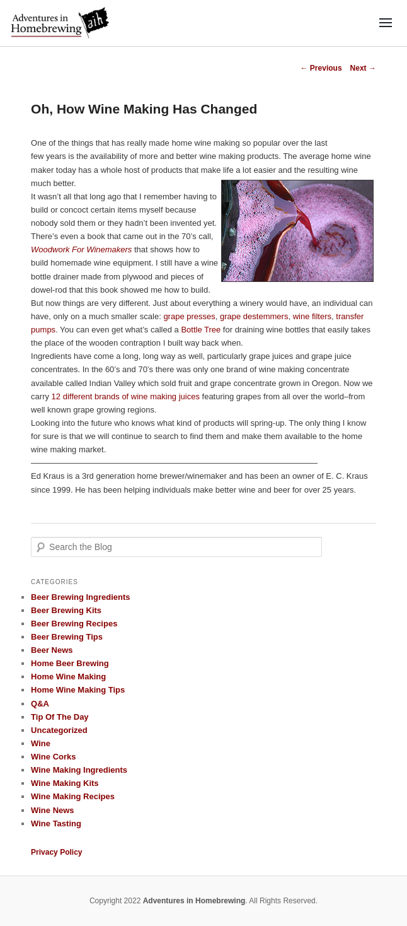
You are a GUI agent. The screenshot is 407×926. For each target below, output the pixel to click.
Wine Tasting (56, 823)
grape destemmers (254, 316)
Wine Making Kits (65, 783)
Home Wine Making (68, 676)
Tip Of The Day (60, 717)
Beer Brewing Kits (66, 610)
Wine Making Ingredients (79, 770)
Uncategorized (59, 730)
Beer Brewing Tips (67, 637)
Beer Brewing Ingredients (80, 597)
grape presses (189, 316)
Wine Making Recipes (73, 796)
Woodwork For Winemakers (81, 249)
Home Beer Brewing (70, 663)
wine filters (312, 316)
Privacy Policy (56, 852)
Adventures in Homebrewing (194, 900)
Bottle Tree (201, 329)
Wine (40, 743)
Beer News (51, 650)
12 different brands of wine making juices (126, 396)
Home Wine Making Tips (78, 689)
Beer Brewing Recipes (74, 623)
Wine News (52, 810)
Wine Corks (53, 756)
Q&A (40, 703)
